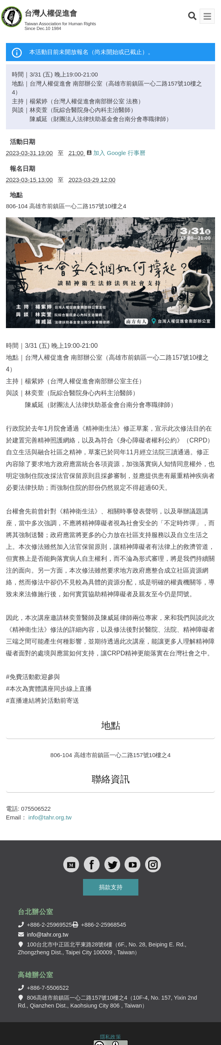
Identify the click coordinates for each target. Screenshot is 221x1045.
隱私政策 (110, 1037)
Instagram (153, 864)
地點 (16, 195)
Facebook (92, 864)
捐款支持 (111, 887)
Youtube (132, 864)
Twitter (112, 864)
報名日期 (22, 168)
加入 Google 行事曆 (116, 152)
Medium (71, 864)
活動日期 (22, 141)
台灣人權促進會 (51, 13)
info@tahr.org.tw (50, 817)
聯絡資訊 (111, 779)
